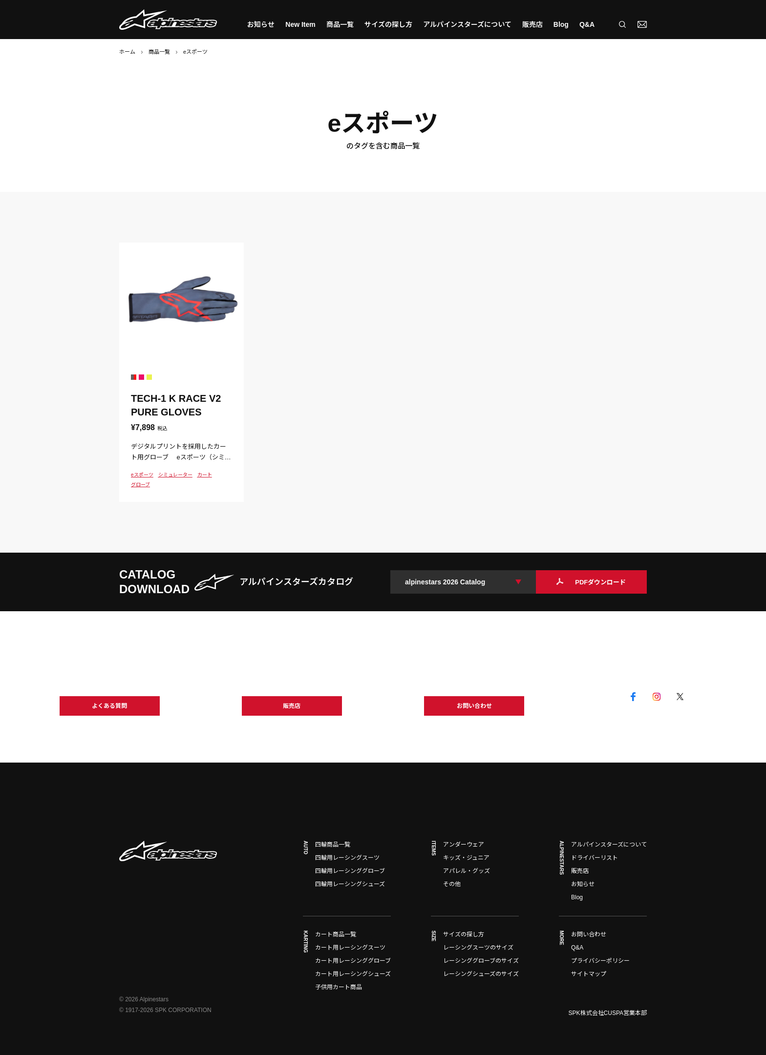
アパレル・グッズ (466, 871)
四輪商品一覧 (332, 844)
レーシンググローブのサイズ (481, 960)
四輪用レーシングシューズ (350, 884)
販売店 (532, 24)
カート (204, 474)
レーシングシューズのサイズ (481, 974)
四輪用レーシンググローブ (350, 871)
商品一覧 (159, 52)
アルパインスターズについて (467, 24)
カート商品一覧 (335, 934)
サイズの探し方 (388, 24)
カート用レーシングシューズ (353, 974)
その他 (452, 884)
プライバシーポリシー (600, 960)
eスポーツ (142, 474)
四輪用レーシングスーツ (347, 857)
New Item (300, 24)
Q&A (587, 24)
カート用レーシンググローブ (353, 960)
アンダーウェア (463, 844)
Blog (561, 24)
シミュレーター (175, 474)
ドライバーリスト (594, 857)
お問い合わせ (588, 934)
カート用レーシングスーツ (350, 947)
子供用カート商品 (338, 987)
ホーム (127, 52)
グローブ (140, 484)
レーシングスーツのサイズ (478, 947)
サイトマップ (588, 974)
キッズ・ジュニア (466, 857)
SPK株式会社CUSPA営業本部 (608, 1013)
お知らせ (261, 24)
